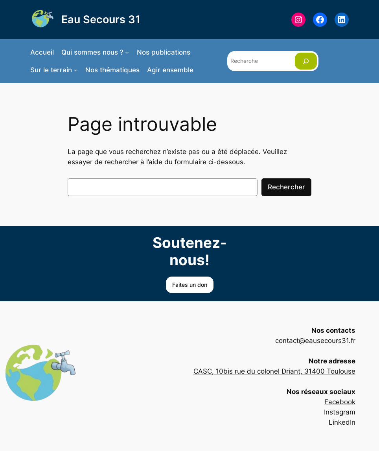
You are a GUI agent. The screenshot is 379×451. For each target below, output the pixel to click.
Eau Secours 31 (100, 19)
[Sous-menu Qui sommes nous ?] (127, 52)
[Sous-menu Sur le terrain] (75, 70)
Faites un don (189, 284)
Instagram (339, 412)
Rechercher (286, 187)
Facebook (339, 402)
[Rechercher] (306, 61)
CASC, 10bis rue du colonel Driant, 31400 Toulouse (274, 371)
